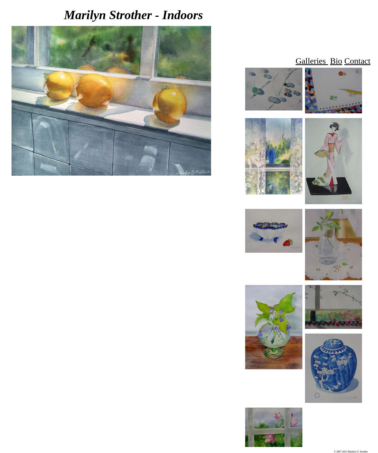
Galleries (312, 61)
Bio (336, 61)
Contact (357, 61)
